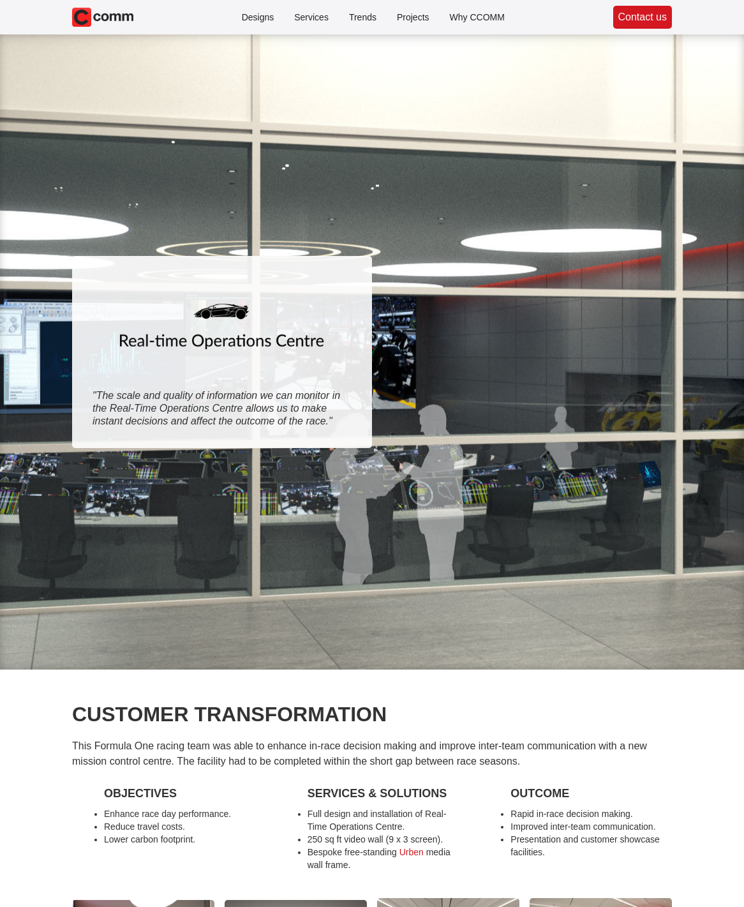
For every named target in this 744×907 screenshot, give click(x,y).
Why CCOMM (477, 17)
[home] (102, 17)
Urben (411, 852)
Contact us (642, 16)
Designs (258, 17)
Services (311, 17)
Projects (413, 17)
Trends (362, 17)
